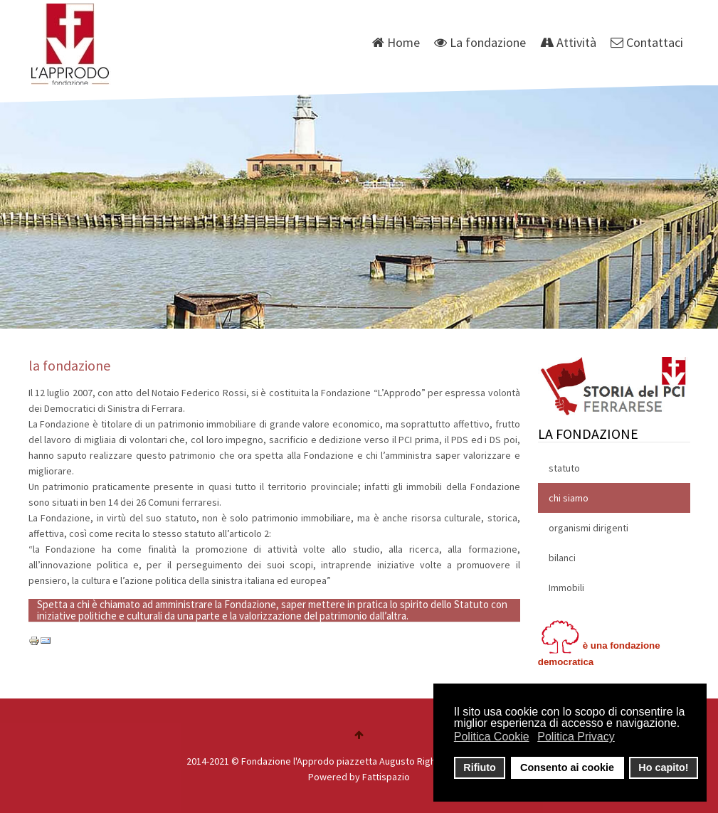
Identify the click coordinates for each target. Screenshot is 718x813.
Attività (568, 42)
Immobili (566, 587)
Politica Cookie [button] (491, 736)
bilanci (562, 557)
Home (396, 42)
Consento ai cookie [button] (567, 767)
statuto (564, 468)
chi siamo (568, 497)
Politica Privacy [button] (575, 736)
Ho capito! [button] (663, 767)
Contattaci (647, 42)
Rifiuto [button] (479, 767)
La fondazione (480, 42)
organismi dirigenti (588, 527)
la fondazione (69, 365)
